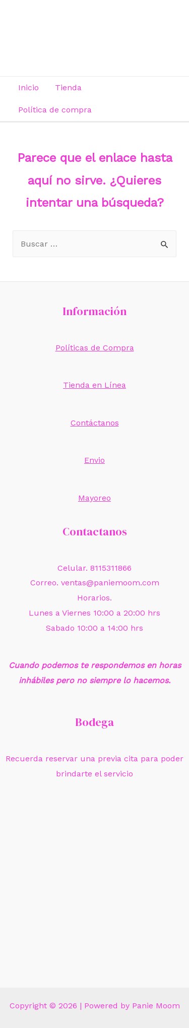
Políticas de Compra (94, 347)
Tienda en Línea (94, 385)
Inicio (28, 87)
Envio (94, 460)
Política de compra (55, 109)
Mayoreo (94, 498)
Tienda (68, 87)
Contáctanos (95, 423)
